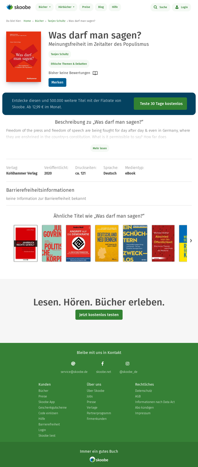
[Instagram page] (128, 367)
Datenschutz (143, 391)
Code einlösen (48, 413)
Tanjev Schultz (56, 21)
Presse (91, 402)
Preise (86, 7)
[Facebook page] (103, 367)
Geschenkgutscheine (52, 407)
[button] (191, 241)
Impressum (143, 413)
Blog (101, 7)
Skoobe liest (46, 435)
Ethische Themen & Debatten (69, 64)
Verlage (92, 407)
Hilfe (115, 7)
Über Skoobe (95, 391)
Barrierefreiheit (49, 424)
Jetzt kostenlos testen (99, 314)
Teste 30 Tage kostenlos (161, 103)
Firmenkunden (97, 419)
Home (27, 21)
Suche (160, 7)
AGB (138, 396)
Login (181, 7)
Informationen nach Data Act (155, 402)
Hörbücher (65, 7)
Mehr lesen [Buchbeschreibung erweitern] (100, 148)
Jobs (90, 396)
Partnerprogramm (99, 413)
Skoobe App (46, 402)
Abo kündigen (144, 407)
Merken (57, 82)
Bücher (43, 7)
